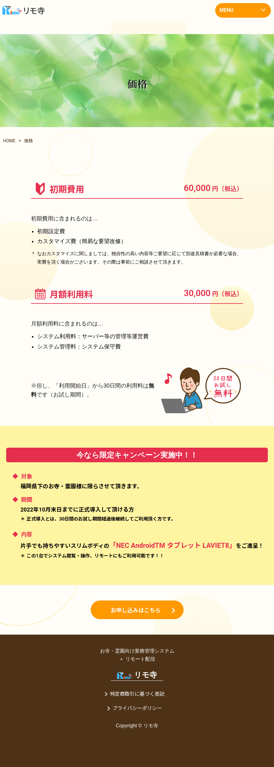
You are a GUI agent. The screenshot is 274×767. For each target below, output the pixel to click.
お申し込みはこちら (136, 610)
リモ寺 (137, 675)
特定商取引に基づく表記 (137, 694)
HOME (9, 140)
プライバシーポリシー (137, 708)
